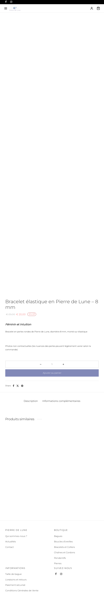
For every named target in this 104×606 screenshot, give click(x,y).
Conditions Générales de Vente (21, 590)
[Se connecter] (91, 8)
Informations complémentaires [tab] (61, 401)
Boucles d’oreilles (63, 541)
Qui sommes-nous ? (16, 536)
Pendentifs (60, 558)
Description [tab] (31, 401)
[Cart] (98, 8)
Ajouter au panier (52, 373)
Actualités (10, 541)
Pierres (57, 563)
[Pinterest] (22, 385)
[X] (17, 385)
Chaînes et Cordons (64, 552)
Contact (9, 547)
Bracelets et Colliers (64, 547)
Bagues (58, 536)
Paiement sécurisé (15, 585)
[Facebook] (13, 385)
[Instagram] (61, 574)
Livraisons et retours (16, 579)
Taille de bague (13, 574)
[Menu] (5, 8)
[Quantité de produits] (52, 364)
